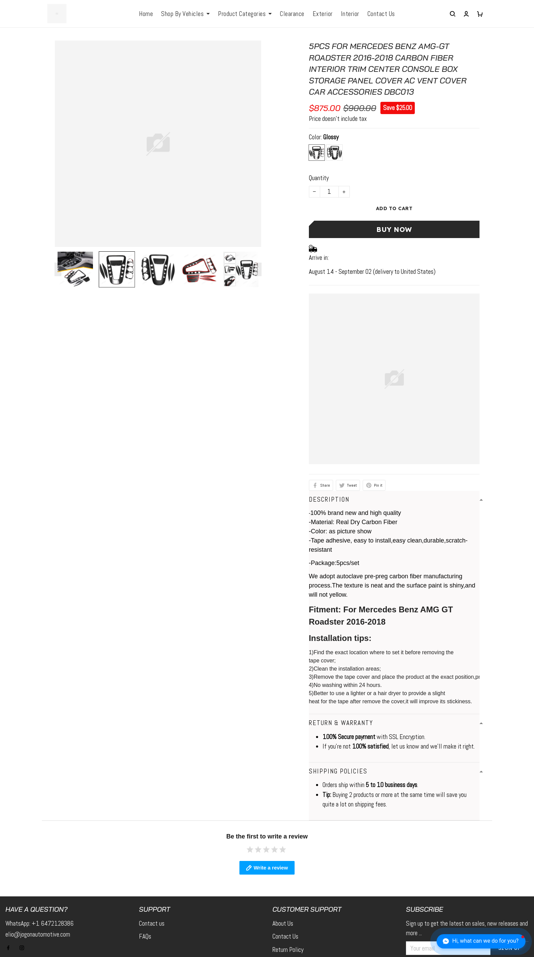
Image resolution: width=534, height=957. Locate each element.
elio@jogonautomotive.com (37, 872)
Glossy (331, 137)
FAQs (145, 874)
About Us (282, 861)
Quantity (319, 178)
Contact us (151, 861)
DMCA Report (369, 941)
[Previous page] (57, 269)
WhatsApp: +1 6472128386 (39, 861)
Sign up (509, 886)
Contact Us (285, 874)
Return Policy (287, 887)
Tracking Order (289, 913)
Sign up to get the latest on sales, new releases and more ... (467, 866)
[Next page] (258, 269)
